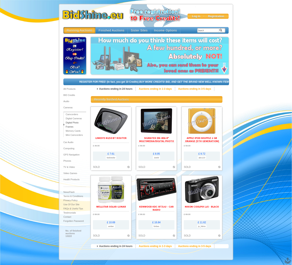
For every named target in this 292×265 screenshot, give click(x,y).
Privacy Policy (70, 200)
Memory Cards (73, 131)
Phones (67, 161)
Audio (66, 101)
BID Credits (69, 95)
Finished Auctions (112, 30)
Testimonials (69, 212)
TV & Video (69, 167)
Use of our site (71, 204)
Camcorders (72, 114)
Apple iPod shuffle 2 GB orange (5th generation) (202, 139)
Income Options (165, 30)
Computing (68, 148)
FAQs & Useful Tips (73, 208)
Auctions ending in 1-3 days (155, 88)
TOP (286, 258)
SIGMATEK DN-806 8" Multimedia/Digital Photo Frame (156, 141)
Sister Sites (139, 30)
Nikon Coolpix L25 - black (202, 206)
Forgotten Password (73, 221)
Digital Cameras (74, 118)
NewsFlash (69, 192)
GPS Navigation (71, 154)
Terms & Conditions (73, 196)
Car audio (68, 142)
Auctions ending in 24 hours (115, 88)
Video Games (70, 173)
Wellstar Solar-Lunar (111, 206)
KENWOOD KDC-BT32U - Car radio (156, 208)
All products (69, 89)
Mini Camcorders (74, 135)
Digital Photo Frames (72, 124)
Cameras (68, 107)
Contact (67, 217)
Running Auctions (79, 30)
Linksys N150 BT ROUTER (111, 138)
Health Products (71, 179)
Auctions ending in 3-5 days (194, 88)
